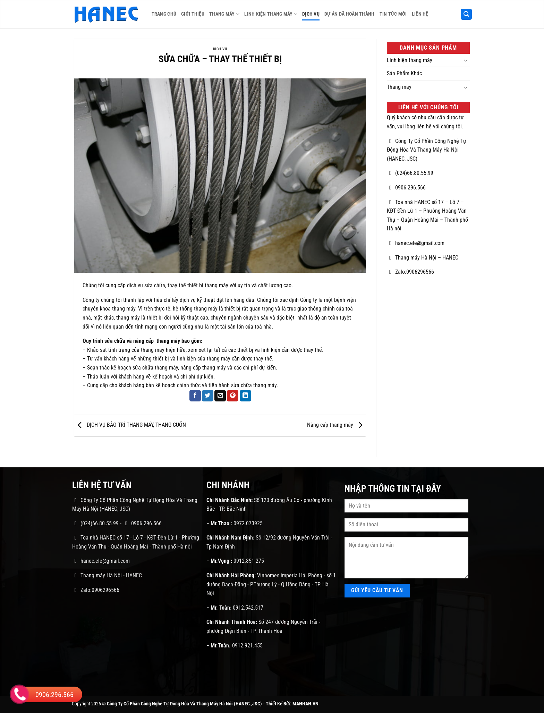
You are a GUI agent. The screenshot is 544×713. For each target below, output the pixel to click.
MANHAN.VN (305, 704)
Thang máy (224, 14)
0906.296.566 (406, 187)
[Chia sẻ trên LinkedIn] (245, 396)
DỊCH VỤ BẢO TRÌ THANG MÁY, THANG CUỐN (130, 425)
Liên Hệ (420, 14)
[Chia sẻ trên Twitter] (207, 396)
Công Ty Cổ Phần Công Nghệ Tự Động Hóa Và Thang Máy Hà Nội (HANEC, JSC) (426, 150)
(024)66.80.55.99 (410, 173)
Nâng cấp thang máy (336, 425)
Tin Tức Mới (393, 14)
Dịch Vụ (311, 14)
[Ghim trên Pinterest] (232, 396)
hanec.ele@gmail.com (415, 243)
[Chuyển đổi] (465, 60)
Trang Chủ (164, 14)
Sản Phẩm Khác (404, 73)
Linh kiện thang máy (270, 14)
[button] (466, 14)
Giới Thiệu (192, 14)
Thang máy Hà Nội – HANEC (422, 257)
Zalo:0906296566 (410, 272)
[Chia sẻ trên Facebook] (195, 396)
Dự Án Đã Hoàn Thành (349, 14)
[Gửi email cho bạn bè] (220, 396)
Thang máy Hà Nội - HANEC (107, 575)
